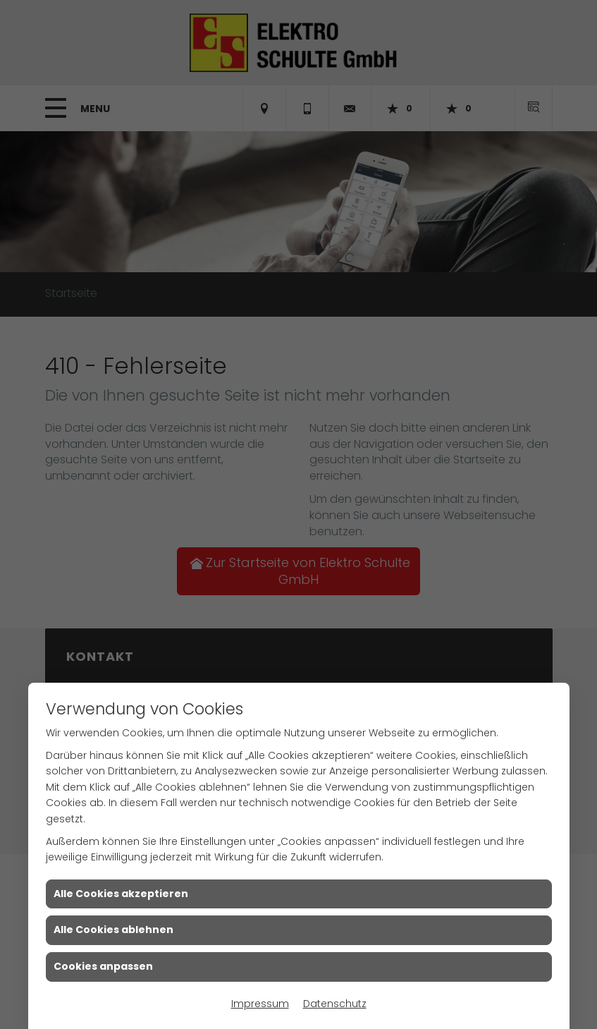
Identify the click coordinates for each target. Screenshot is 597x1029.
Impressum (260, 1004)
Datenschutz (335, 1004)
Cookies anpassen (103, 966)
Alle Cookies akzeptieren (121, 894)
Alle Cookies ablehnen (113, 930)
